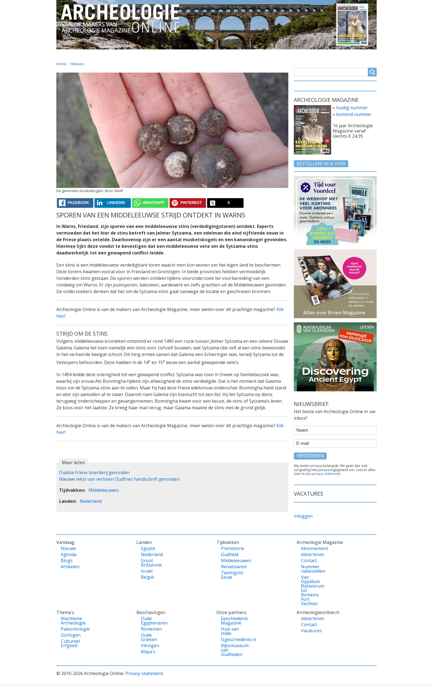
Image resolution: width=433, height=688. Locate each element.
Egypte (148, 548)
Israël (146, 571)
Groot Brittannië (150, 563)
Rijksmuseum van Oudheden (230, 650)
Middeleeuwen (104, 490)
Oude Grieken (149, 637)
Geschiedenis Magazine (230, 621)
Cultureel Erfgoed (70, 643)
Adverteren (310, 554)
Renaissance (230, 566)
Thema (187, 54)
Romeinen (150, 629)
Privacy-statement (144, 673)
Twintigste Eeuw (230, 575)
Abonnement (310, 548)
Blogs (67, 560)
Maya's (148, 651)
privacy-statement (326, 473)
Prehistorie (230, 548)
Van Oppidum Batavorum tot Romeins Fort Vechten (310, 590)
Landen (148, 54)
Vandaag (107, 54)
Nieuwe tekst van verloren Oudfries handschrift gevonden (119, 479)
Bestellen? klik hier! (321, 164)
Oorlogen (70, 635)
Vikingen (150, 645)
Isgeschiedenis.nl (230, 639)
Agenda (68, 554)
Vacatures (360, 54)
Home (68, 54)
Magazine (276, 54)
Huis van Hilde (230, 631)
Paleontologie (70, 629)
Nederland (91, 501)
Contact (318, 54)
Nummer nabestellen (310, 569)
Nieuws (77, 63)
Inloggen (303, 516)
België (147, 577)
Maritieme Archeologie (70, 621)
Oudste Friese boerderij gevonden (94, 472)
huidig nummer (352, 108)
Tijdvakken (230, 54)
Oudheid (229, 554)
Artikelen (70, 566)
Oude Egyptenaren (150, 621)
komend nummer (354, 114)
